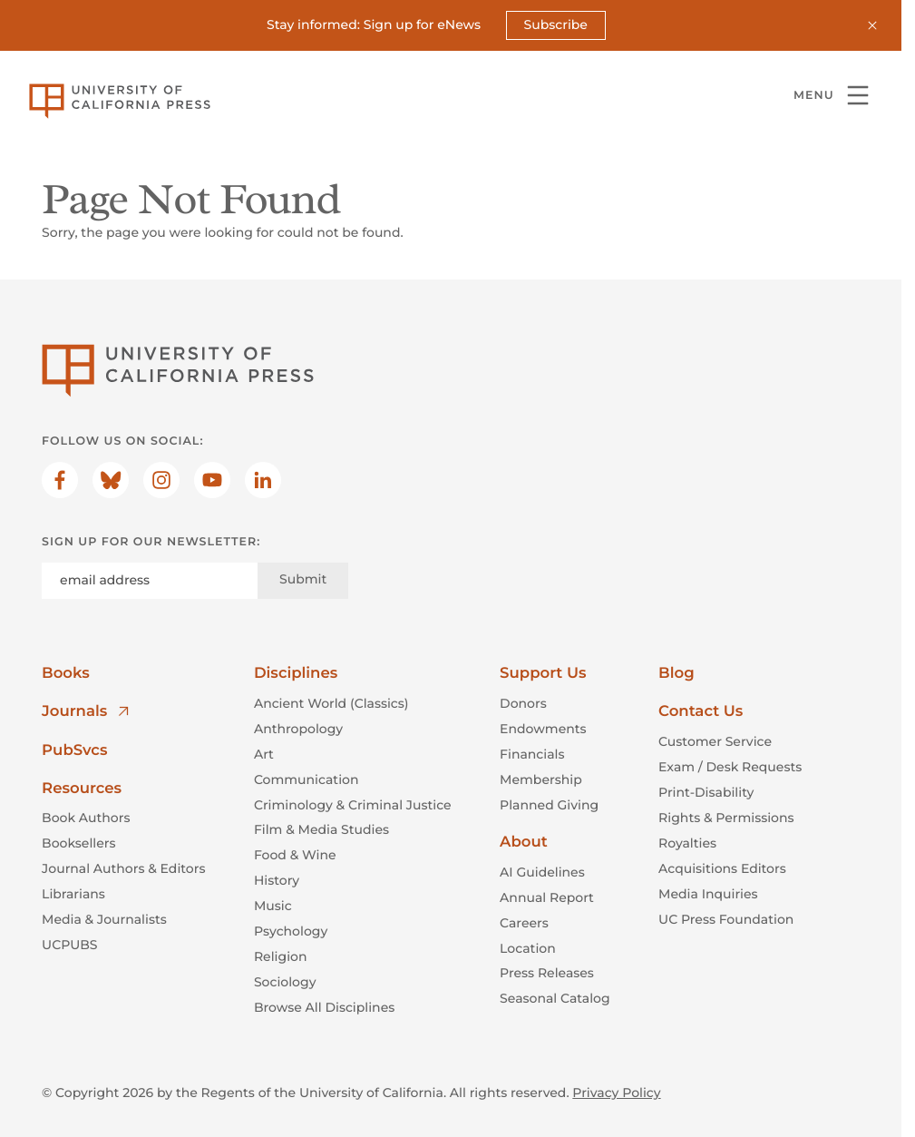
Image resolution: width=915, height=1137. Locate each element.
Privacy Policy (616, 1091)
